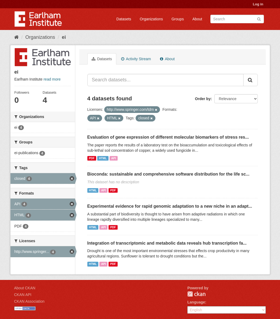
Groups (177, 19)
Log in (258, 4)
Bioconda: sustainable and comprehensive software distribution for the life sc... (168, 174)
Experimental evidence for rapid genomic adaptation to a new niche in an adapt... (169, 206)
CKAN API (23, 295)
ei (64, 37)
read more (52, 79)
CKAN (196, 294)
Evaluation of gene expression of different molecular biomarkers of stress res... (168, 137)
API (113, 158)
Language (196, 302)
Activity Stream (136, 59)
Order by (203, 99)
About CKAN (24, 288)
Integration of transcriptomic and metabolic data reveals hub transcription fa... (167, 243)
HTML (103, 158)
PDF (92, 158)
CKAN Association (29, 301)
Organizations (151, 19)
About (197, 19)
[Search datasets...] (165, 80)
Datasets (123, 19)
